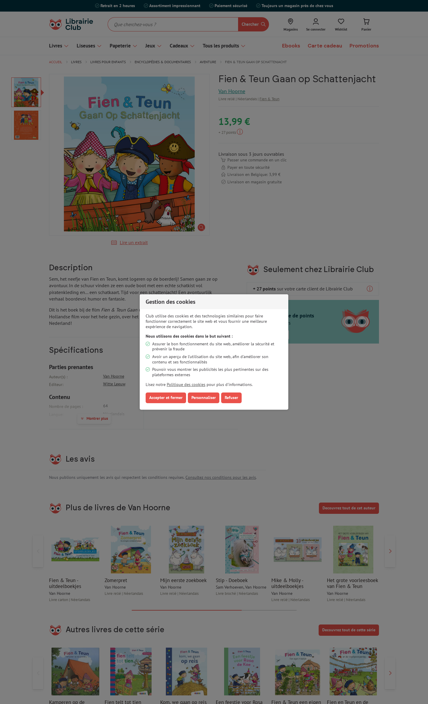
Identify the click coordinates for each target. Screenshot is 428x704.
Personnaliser (203, 397)
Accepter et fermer (165, 397)
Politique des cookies (186, 384)
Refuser (231, 397)
